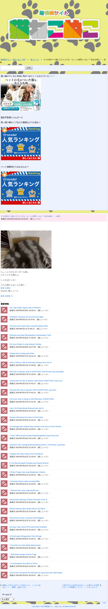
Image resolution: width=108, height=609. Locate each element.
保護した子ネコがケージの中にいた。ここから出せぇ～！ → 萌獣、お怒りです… (21, 586)
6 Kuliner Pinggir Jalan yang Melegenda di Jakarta (27, 472)
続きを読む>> (7, 296)
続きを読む (6, 288)
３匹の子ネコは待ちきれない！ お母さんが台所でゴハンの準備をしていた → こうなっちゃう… (80, 586)
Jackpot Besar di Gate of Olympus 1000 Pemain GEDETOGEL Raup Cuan (36, 381)
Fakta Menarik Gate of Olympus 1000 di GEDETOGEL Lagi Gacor (32, 390)
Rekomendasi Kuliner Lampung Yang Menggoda (26, 518)
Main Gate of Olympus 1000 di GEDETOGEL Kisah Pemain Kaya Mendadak (36, 372)
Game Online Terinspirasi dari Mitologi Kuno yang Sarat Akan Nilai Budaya (35, 573)
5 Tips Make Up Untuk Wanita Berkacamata (24, 545)
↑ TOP (104, 603)
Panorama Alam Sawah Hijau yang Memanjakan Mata (28, 326)
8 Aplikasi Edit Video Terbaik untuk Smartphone (26, 454)
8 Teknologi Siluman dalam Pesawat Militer (24, 481)
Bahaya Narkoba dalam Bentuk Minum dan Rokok (27, 509)
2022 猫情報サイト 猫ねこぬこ (51, 606)
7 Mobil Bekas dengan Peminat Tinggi (22, 554)
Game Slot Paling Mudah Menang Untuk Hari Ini (26, 408)
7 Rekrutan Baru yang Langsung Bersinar (24, 490)
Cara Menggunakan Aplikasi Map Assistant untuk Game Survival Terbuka (35, 426)
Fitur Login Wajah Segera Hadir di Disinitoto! (25, 308)
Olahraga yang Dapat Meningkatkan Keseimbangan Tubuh (30, 335)
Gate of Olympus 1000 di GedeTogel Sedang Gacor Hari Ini (30, 362)
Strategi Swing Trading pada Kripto (21, 353)
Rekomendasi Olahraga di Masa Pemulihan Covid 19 (28, 500)
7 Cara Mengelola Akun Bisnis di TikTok (23, 563)
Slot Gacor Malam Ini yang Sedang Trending (25, 344)
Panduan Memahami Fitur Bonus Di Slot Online (26, 417)
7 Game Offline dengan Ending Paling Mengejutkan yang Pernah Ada (34, 436)
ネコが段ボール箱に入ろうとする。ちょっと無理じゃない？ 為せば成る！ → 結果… (31, 216)
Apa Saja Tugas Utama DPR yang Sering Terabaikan (28, 527)
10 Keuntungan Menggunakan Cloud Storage (25, 536)
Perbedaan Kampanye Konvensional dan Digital (26, 317)
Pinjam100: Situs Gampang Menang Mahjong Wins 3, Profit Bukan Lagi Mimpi (37, 445)
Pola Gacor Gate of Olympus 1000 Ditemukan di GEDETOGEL (31, 399)
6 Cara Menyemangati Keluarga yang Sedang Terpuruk (29, 463)
